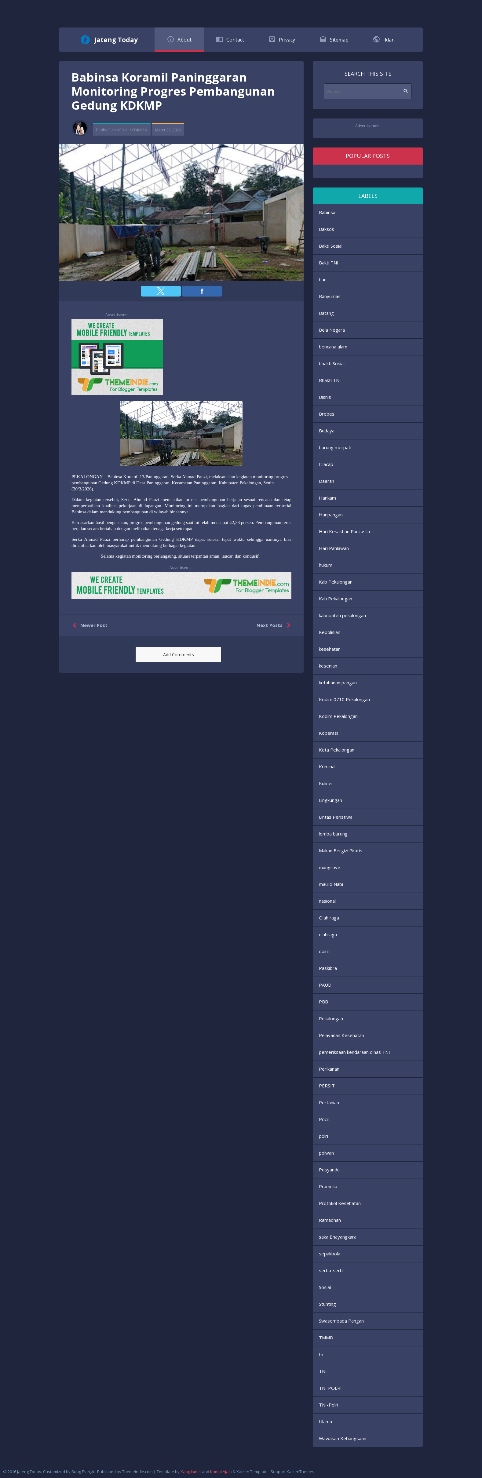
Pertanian (329, 1102)
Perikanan (329, 1069)
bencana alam (333, 347)
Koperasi (328, 733)
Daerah (326, 481)
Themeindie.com (137, 1471)
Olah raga (329, 918)
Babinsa (327, 212)
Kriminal (327, 766)
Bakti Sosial (330, 246)
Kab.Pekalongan (335, 598)
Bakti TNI (328, 263)
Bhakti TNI (330, 380)
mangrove (329, 867)
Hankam (327, 498)
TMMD (326, 1337)
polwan (326, 1153)
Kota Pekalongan (336, 750)
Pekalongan (331, 1018)
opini (324, 951)
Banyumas (330, 296)
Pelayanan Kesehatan (341, 1035)
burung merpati (335, 447)
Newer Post (89, 625)
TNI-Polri (328, 1405)
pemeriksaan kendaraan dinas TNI (354, 1052)
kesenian (328, 666)
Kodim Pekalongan (338, 716)
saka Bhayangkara (337, 1237)
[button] (161, 291)
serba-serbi (331, 1270)
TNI (323, 1371)
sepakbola (329, 1253)
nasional (327, 901)
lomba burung (333, 834)
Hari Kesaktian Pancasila (344, 531)
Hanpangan (331, 514)
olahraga (328, 934)
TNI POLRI (330, 1388)
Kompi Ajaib (221, 1471)
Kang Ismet (191, 1471)
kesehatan (330, 649)
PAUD (325, 985)
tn (321, 1354)
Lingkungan (330, 800)
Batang (326, 313)
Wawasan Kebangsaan (342, 1438)
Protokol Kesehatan (340, 1203)
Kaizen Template (252, 1471)
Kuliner (326, 783)
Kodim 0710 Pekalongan (344, 699)
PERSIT (327, 1086)
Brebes (326, 414)
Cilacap (326, 464)
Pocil (324, 1119)
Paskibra (328, 968)
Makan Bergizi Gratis (340, 850)
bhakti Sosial (332, 363)
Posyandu (329, 1170)
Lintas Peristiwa (335, 817)
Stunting (327, 1304)
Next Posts (275, 625)
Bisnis (325, 397)
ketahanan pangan (338, 682)
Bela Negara (332, 330)
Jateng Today (116, 39)
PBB (323, 1002)
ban (323, 279)
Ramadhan (330, 1220)
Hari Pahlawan (334, 548)
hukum (325, 565)
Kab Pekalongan (335, 582)
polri (323, 1136)
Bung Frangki (83, 1471)
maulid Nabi (331, 884)
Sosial (325, 1287)
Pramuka (328, 1186)
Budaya (326, 431)
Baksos (326, 229)
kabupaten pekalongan (342, 615)
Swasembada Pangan (341, 1321)
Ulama (325, 1421)
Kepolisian (329, 632)
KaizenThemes (300, 1471)
